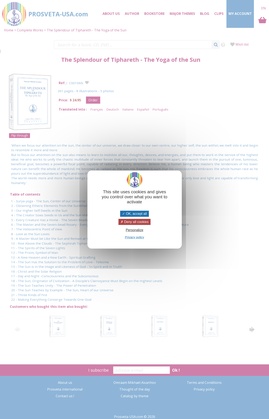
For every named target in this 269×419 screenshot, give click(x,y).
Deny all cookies (135, 222)
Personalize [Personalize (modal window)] (134, 230)
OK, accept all (134, 213)
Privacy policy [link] (134, 237)
